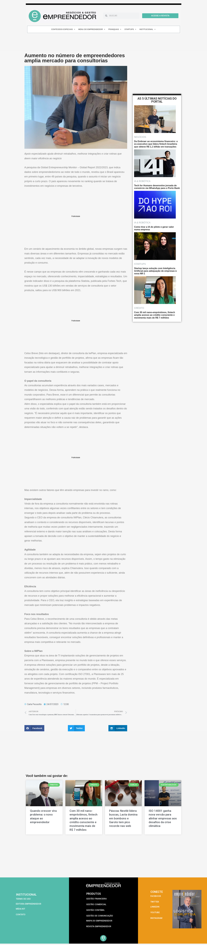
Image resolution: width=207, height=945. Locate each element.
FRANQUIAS (114, 29)
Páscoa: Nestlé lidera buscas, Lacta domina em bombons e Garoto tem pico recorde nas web (123, 818)
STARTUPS (130, 29)
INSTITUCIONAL (147, 29)
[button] (34, 728)
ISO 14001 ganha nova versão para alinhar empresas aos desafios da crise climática (163, 818)
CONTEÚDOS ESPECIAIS (63, 29)
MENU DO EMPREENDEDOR (91, 29)
